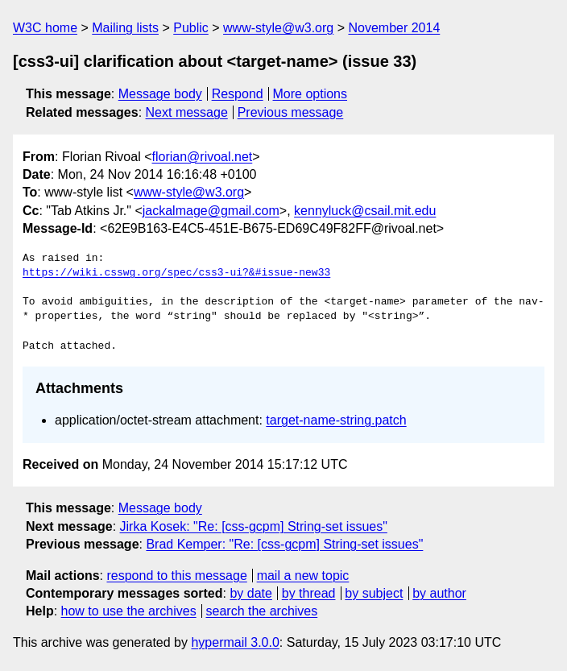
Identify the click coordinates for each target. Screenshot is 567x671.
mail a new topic (303, 575)
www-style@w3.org (278, 28)
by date (250, 593)
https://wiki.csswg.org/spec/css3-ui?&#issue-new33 (176, 273)
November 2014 (394, 28)
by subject (374, 593)
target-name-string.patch (336, 420)
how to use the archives (129, 611)
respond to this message (176, 575)
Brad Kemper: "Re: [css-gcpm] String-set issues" (284, 544)
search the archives (262, 611)
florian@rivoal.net (202, 157)
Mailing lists (125, 28)
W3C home (45, 28)
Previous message (291, 112)
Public (191, 28)
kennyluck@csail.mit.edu (365, 210)
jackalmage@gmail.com (211, 210)
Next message (187, 112)
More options (310, 94)
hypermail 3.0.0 (235, 642)
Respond (237, 94)
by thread (309, 593)
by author (439, 593)
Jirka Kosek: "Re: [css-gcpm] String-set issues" (253, 526)
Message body (160, 94)
